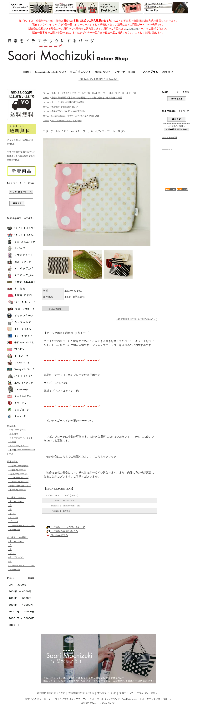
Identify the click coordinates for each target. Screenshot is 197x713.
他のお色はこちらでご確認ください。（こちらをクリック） (82, 456)
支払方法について (106, 693)
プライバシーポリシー (148, 693)
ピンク (75, 107)
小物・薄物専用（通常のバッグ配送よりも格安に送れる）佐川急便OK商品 (86, 97)
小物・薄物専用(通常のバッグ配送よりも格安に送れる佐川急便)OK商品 (21, 156)
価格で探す (56, 111)
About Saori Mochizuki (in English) (66, 120)
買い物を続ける (59, 535)
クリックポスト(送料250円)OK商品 (67, 102)
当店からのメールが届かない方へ (175, 160)
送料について (126, 693)
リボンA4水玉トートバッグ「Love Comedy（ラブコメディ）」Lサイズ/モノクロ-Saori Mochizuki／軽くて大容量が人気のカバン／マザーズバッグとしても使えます (176, 173)
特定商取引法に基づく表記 (51, 693)
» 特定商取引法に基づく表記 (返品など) (136, 319)
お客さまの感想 (169, 137)
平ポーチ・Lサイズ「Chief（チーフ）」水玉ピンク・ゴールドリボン (104, 93)
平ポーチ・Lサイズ (60, 93)
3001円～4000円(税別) (74, 111)
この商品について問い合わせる (67, 527)
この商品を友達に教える (64, 531)
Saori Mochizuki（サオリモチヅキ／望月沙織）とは (75, 116)
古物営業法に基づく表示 (81, 693)
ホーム (46, 93)
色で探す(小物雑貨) (60, 107)
